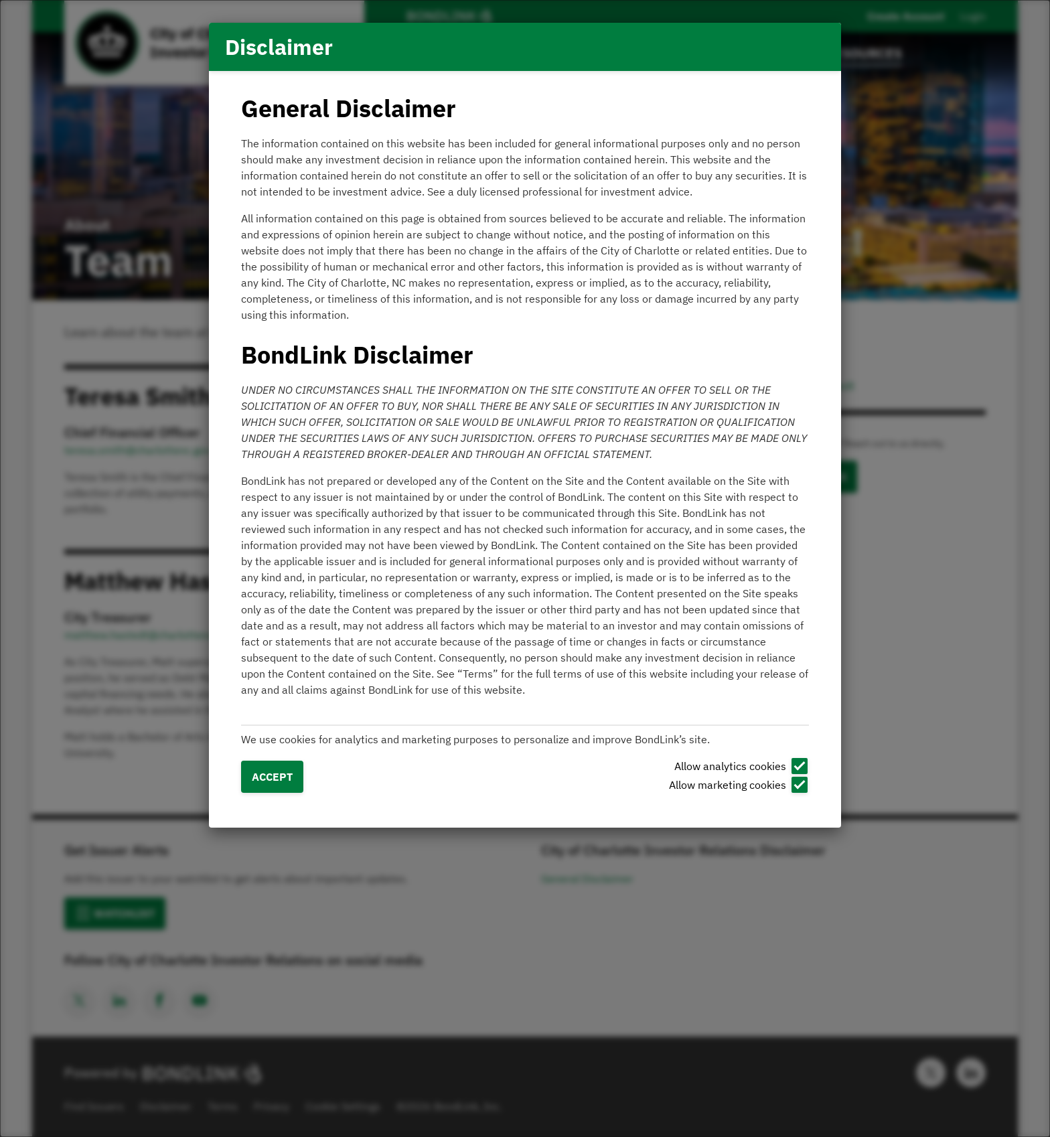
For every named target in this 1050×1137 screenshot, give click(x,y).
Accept (272, 776)
